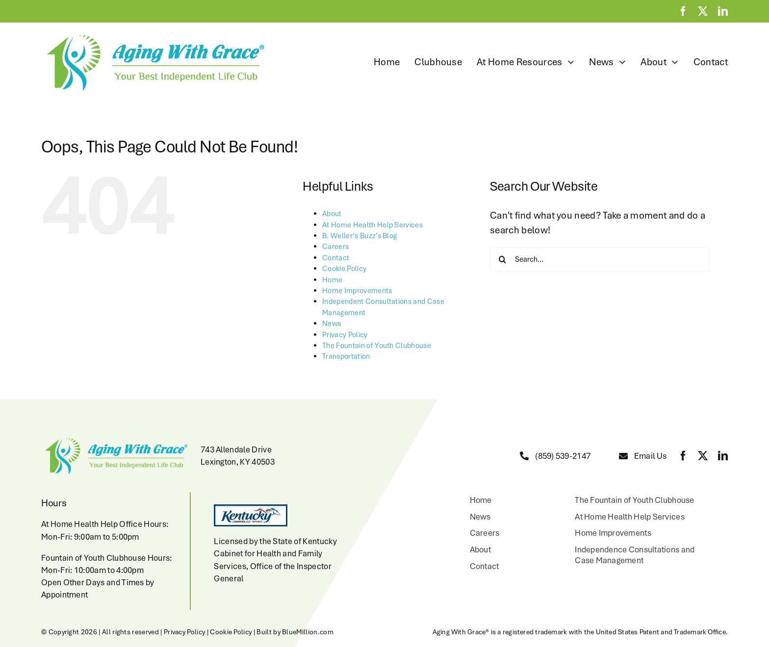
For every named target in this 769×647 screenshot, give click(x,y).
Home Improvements (357, 291)
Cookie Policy (344, 269)
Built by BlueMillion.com (294, 631)
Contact (335, 258)
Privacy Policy (344, 335)
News (331, 323)
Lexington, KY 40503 (238, 461)
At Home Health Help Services (372, 225)
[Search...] (599, 259)
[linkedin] (723, 11)
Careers (335, 246)
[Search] (502, 259)
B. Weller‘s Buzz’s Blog (359, 236)
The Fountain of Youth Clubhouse (376, 345)
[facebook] (683, 11)
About (332, 214)
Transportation (346, 356)
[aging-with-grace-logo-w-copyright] (153, 34)
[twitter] (703, 11)
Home (332, 280)
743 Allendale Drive (236, 449)
